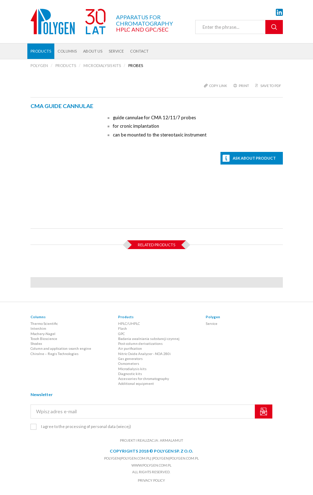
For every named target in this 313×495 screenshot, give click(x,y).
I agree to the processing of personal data (86, 426)
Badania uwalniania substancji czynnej (148, 338)
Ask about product (254, 158)
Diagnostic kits (130, 374)
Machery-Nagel (42, 334)
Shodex (36, 343)
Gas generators (130, 358)
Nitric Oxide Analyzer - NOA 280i (144, 354)
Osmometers (128, 363)
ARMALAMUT (171, 440)
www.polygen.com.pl (151, 465)
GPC (121, 334)
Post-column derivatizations (140, 343)
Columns (67, 51)
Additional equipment (136, 383)
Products (40, 51)
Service (116, 51)
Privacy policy (151, 480)
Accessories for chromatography (143, 378)
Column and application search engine (60, 348)
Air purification (130, 348)
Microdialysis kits (132, 369)
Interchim (38, 328)
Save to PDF (270, 85)
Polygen (213, 317)
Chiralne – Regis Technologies (54, 354)
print (244, 85)
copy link (218, 85)
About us (92, 51)
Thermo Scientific (44, 323)
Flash (122, 328)
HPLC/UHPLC (129, 323)
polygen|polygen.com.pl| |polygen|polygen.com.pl (151, 458)
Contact (139, 51)
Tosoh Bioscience (43, 338)
